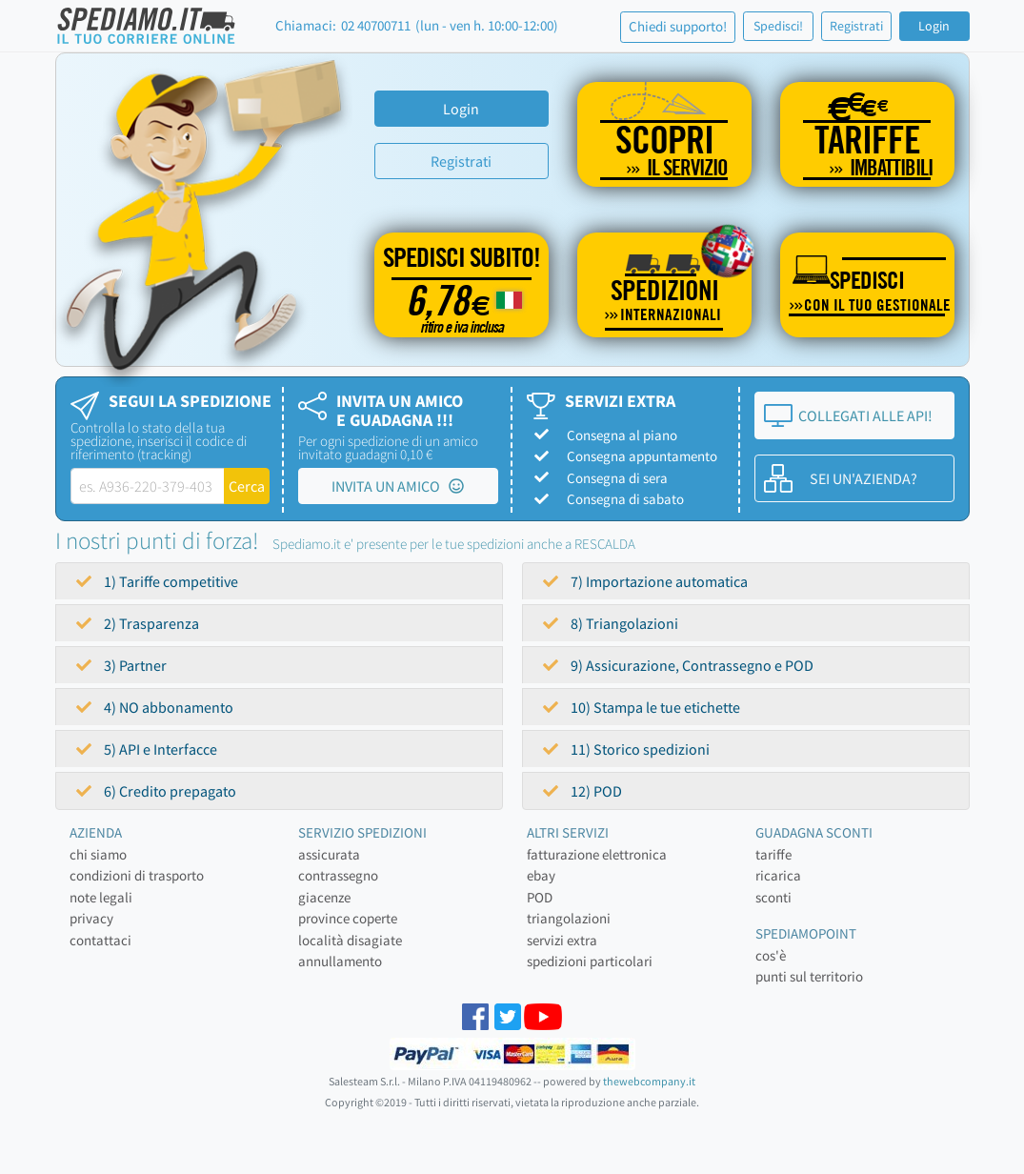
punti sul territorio (809, 976)
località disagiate (350, 940)
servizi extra (562, 940)
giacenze (324, 897)
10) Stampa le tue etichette (641, 707)
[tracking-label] (148, 486)
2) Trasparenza (137, 623)
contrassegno (338, 875)
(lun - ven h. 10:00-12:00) (486, 25)
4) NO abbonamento (154, 707)
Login (934, 25)
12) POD (582, 790)
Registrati (856, 25)
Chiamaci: (305, 25)
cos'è (770, 955)
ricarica (778, 875)
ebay (541, 875)
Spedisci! (778, 25)
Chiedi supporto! (678, 26)
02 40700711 (376, 25)
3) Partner (121, 665)
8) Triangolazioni (610, 623)
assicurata (329, 854)
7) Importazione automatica (645, 581)
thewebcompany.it (649, 1081)
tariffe (773, 854)
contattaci (100, 940)
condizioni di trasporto (137, 875)
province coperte (347, 918)
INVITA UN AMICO (397, 486)
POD (539, 897)
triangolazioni (569, 918)
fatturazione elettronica (597, 854)
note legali (101, 897)
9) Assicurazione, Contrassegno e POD (678, 665)
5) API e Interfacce (146, 749)
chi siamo (98, 854)
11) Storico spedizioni (626, 749)
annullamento (340, 961)
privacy (91, 918)
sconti (773, 897)
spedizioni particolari (590, 961)
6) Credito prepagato (156, 790)
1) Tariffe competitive (157, 581)
